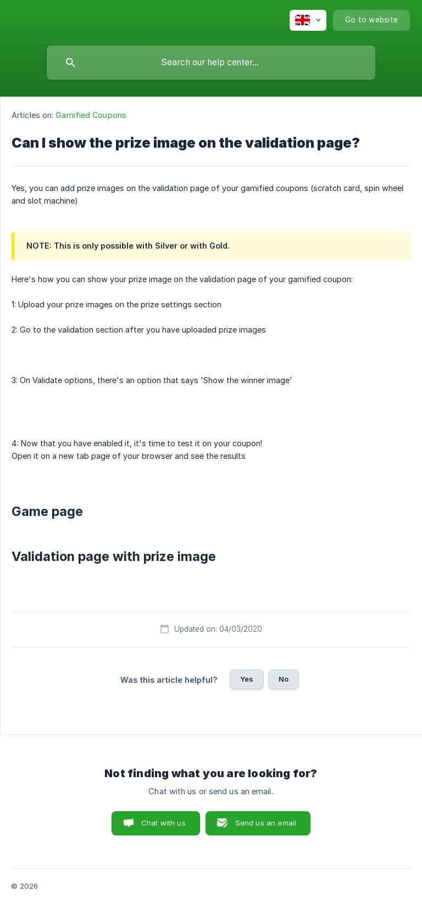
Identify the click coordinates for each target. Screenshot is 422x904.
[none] (308, 20)
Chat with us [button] (163, 822)
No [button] (283, 679)
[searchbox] (211, 63)
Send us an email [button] (265, 822)
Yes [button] (246, 679)
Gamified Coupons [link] (90, 115)
